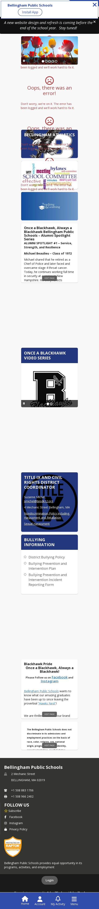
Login (50, 880)
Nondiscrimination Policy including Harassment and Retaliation (47, 515)
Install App (30, 12)
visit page (49, 278)
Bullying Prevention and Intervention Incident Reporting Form (48, 579)
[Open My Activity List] (58, 901)
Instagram (13, 823)
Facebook (13, 817)
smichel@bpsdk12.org (38, 501)
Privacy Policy (15, 829)
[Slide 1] (48, 404)
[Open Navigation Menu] (74, 901)
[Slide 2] (51, 404)
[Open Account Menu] (40, 901)
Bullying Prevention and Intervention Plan (48, 566)
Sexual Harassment (37, 524)
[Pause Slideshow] (24, 61)
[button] (94, 21)
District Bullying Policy (47, 557)
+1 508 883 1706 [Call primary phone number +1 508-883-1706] (22, 790)
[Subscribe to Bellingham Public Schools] (12, 810)
